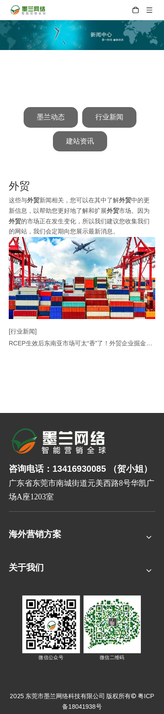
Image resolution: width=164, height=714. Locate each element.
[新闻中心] (82, 35)
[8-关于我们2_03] (59, 442)
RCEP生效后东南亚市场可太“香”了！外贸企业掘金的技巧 (82, 343)
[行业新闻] (23, 331)
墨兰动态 (51, 117)
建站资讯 (80, 141)
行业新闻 (109, 117)
